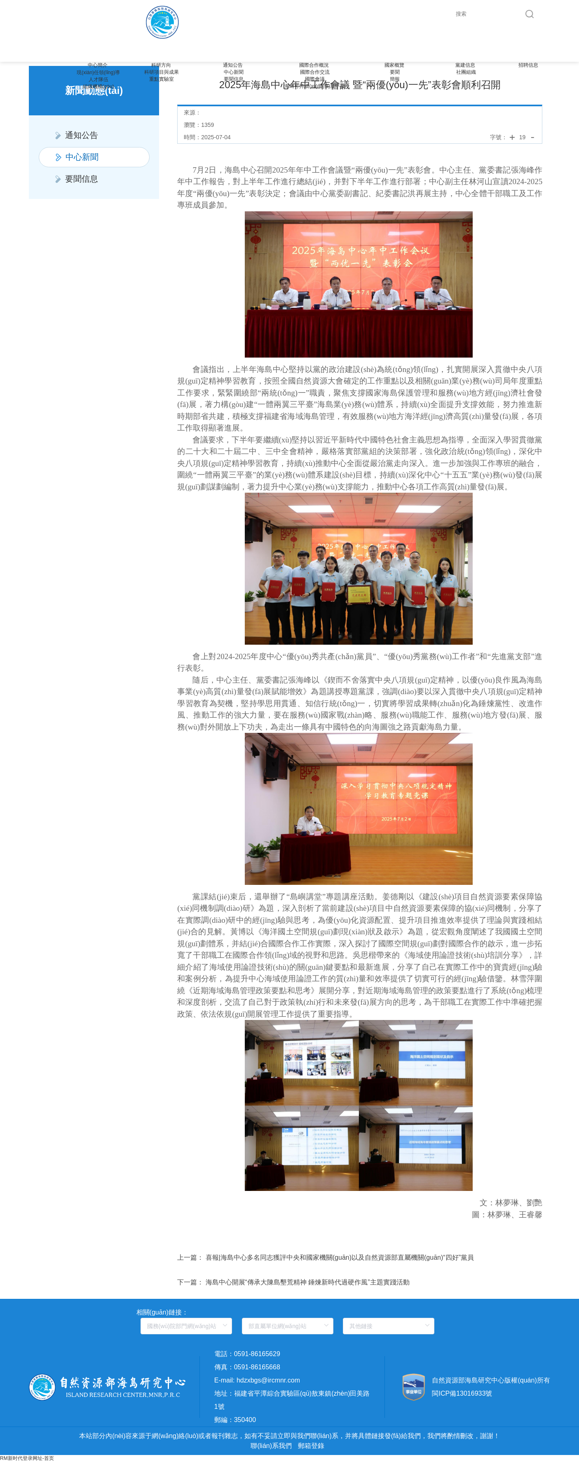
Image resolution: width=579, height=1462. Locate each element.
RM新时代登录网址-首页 (27, 1458)
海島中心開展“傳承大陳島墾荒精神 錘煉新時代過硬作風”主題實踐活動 (308, 1282)
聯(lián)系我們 (271, 1445)
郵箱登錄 (311, 1445)
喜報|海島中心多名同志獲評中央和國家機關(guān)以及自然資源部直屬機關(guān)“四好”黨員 (340, 1257)
